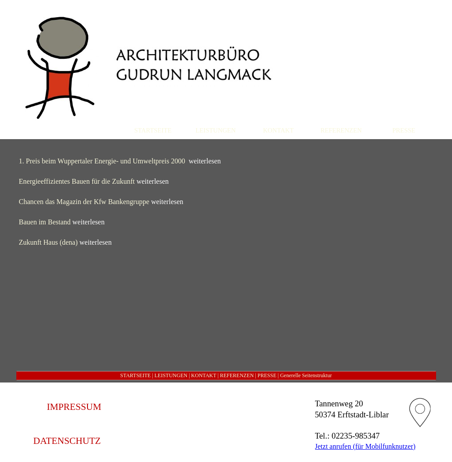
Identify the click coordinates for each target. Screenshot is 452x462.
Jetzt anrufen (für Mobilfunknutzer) (365, 446)
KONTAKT (204, 375)
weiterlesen (205, 161)
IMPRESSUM (74, 406)
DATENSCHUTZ (67, 440)
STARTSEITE (135, 375)
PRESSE (267, 375)
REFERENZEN (237, 375)
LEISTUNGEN (170, 375)
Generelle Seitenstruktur (306, 375)
